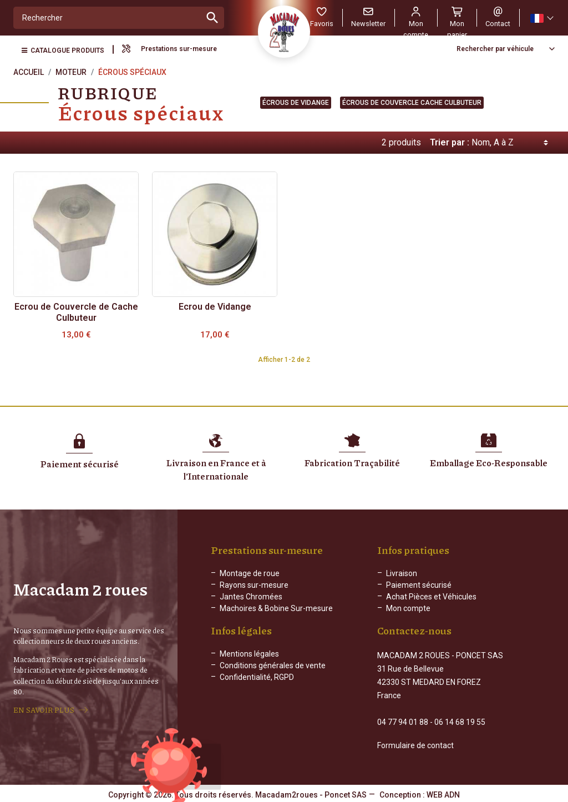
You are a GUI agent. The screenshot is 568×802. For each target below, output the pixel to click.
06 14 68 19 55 (459, 721)
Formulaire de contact (415, 744)
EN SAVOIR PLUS (43, 709)
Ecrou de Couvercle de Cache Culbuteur (76, 312)
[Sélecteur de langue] (541, 18)
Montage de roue (250, 573)
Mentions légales (249, 662)
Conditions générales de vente (273, 674)
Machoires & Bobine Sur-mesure (276, 608)
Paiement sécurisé (419, 585)
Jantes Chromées (251, 596)
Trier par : (449, 142)
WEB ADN (443, 793)
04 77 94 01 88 (402, 721)
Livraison (401, 573)
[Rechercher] (107, 18)
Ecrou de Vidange (215, 306)
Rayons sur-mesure (254, 585)
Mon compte (408, 608)
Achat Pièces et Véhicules (431, 596)
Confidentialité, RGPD (257, 686)
